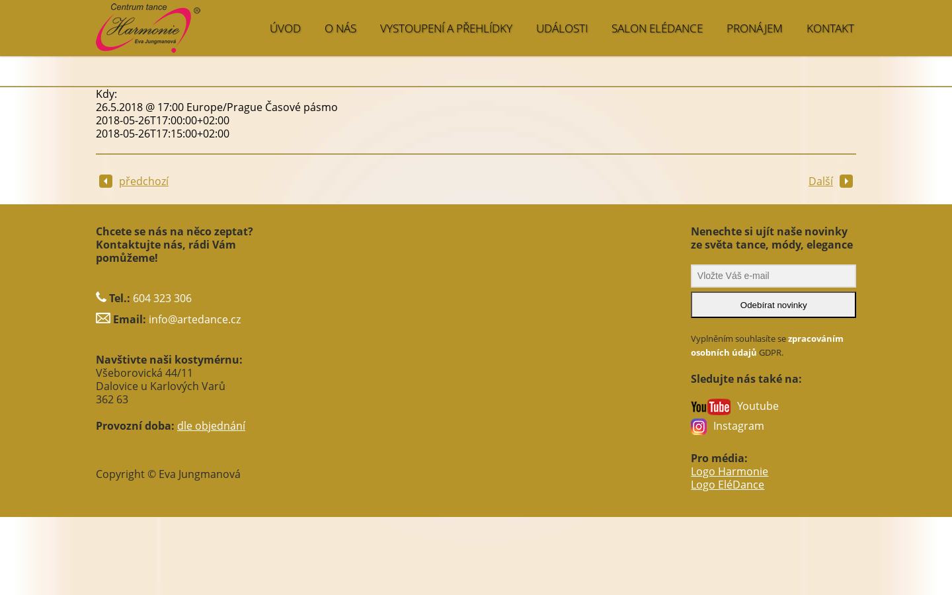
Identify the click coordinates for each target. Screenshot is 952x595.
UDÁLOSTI (562, 28)
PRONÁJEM (755, 28)
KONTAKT (830, 28)
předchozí (134, 181)
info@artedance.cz (195, 319)
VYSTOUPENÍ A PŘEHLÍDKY (446, 28)
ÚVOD (285, 28)
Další (831, 181)
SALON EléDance (657, 28)
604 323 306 (162, 298)
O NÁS (340, 28)
